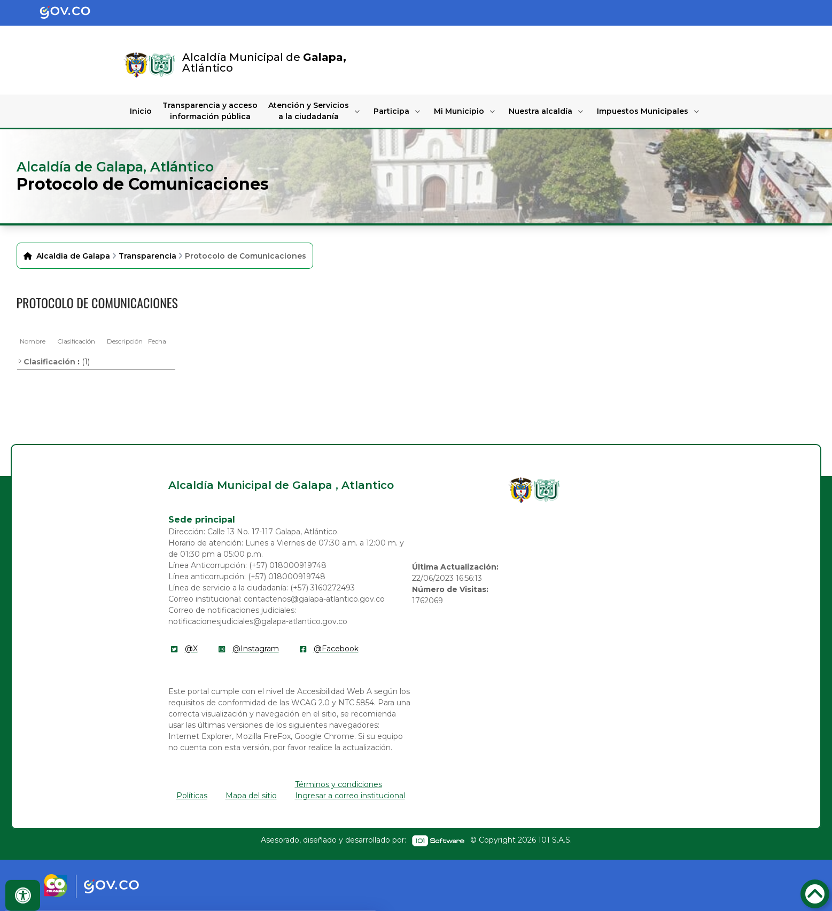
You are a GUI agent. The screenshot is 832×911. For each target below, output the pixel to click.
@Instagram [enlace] (255, 648)
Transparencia (147, 256)
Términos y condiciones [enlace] (338, 784)
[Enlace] (136, 64)
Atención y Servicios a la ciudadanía (308, 110)
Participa (391, 111)
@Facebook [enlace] (336, 648)
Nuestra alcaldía (540, 111)
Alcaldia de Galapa (73, 256)
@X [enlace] (191, 648)
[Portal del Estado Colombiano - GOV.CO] (73, 13)
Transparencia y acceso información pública (210, 110)
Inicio (141, 111)
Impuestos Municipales (642, 111)
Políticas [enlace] (191, 795)
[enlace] (521, 490)
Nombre (32, 341)
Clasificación (76, 341)
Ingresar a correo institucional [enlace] (350, 795)
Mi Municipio (459, 111)
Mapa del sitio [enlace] (251, 795)
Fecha (157, 341)
